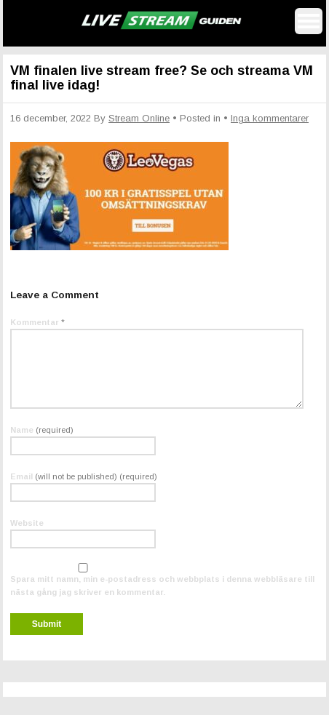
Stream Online (139, 118)
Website (27, 523)
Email (83, 476)
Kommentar (37, 322)
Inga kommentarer (270, 118)
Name (42, 430)
